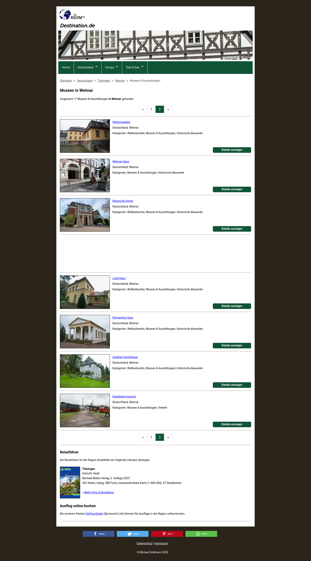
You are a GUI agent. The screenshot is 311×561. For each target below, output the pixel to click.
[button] (98, 534)
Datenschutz (144, 543)
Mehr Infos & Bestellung (99, 492)
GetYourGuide (94, 513)
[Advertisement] (180, 18)
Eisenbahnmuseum (124, 396)
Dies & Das (132, 67)
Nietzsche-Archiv (122, 201)
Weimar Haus (120, 161)
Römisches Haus (122, 317)
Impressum (161, 543)
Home (66, 67)
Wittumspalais (121, 122)
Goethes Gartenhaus (125, 357)
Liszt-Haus (119, 278)
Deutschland (85, 67)
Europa (110, 67)
